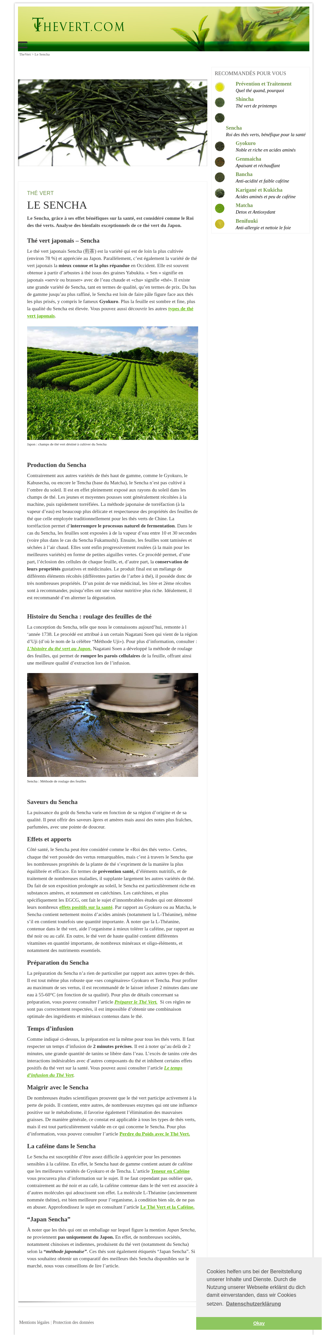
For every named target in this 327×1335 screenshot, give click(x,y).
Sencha (234, 128)
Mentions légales (34, 1322)
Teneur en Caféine (170, 1171)
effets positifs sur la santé (85, 907)
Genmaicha (248, 159)
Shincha (245, 99)
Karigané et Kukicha (259, 190)
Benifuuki (247, 221)
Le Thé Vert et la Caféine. (167, 1207)
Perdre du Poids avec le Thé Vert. (154, 1133)
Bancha (244, 174)
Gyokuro (246, 143)
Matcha (244, 205)
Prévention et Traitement (264, 84)
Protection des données (73, 1322)
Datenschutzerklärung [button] (253, 1304)
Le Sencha (147, 25)
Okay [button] (259, 1323)
